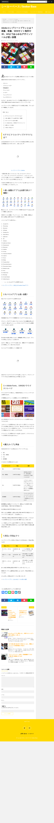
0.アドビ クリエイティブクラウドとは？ (12, 116)
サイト (2, 700)
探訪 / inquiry (48, 12)
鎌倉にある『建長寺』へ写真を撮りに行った (29, 1)
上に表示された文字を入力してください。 (10, 707)
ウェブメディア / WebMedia (36, 12)
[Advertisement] (45, 28)
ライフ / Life (11, 12)
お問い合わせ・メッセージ (27, 733)
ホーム (4, 12)
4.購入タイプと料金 (8, 125)
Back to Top (27, 721)
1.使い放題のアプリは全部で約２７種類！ (13, 118)
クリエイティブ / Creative (22, 12)
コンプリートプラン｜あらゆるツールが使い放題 (15, 579)
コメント (3, 675)
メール (2, 694)
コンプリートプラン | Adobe (18, 170)
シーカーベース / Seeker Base (18, 6)
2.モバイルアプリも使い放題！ (10, 120)
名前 (2, 689)
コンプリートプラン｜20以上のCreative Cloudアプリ (15, 285)
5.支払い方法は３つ (8, 127)
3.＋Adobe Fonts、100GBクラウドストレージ (14, 123)
